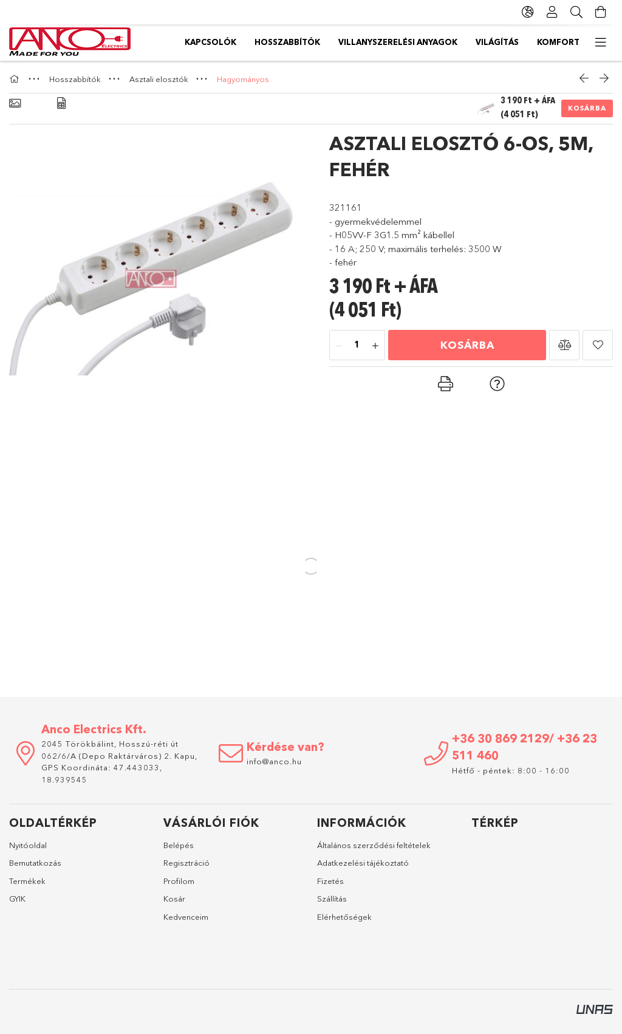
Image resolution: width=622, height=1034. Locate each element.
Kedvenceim (185, 917)
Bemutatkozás (35, 863)
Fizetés (330, 881)
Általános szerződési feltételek (374, 845)
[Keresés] (576, 12)
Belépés (178, 845)
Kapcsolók (210, 42)
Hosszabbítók (287, 42)
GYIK (17, 898)
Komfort (558, 42)
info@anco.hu (274, 761)
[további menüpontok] (601, 42)
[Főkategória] (15, 79)
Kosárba (587, 108)
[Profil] (552, 12)
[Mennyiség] (357, 346)
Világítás (497, 42)
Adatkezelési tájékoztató (363, 863)
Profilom (178, 881)
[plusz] (375, 346)
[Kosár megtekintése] (601, 12)
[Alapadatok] (15, 103)
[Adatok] (61, 103)
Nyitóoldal (28, 845)
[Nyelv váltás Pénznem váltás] (528, 12)
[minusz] (339, 346)
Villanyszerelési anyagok (397, 42)
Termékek (27, 881)
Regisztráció (186, 863)
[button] (564, 345)
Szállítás (332, 898)
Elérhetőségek (344, 917)
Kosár (174, 898)
